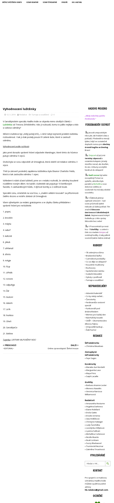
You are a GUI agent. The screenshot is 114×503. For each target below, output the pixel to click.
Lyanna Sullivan (93, 369)
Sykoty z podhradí (94, 215)
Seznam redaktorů (37, 3)
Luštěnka (7, 63)
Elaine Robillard (93, 348)
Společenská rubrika (95, 209)
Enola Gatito (91, 351)
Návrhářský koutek (94, 256)
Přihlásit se (89, 489)
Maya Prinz (91, 311)
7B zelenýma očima (95, 191)
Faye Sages (91, 296)
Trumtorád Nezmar (94, 384)
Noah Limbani (92, 378)
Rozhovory (91, 206)
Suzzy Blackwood (93, 381)
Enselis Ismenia (93, 354)
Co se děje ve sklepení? (96, 200)
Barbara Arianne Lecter (96, 323)
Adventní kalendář (94, 231)
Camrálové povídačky (95, 197)
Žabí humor (91, 268)
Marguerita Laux (93, 308)
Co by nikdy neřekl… (95, 234)
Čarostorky (91, 237)
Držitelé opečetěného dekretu (13, 3)
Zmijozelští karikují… (95, 265)
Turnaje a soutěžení (40, 53)
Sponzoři (72, 3)
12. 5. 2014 (11, 53)
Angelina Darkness (94, 345)
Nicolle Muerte (92, 375)
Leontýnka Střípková (95, 366)
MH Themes (75, 500)
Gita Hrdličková (92, 357)
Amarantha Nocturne (95, 342)
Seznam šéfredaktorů (56, 3)
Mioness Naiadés (93, 326)
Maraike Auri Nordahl (95, 305)
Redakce (23, 53)
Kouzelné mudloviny (95, 203)
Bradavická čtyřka (94, 194)
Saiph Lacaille (92, 314)
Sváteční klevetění (94, 212)
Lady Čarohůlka (93, 363)
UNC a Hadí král (86, 3)
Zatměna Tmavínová (95, 387)
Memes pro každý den (96, 253)
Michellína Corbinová (95, 372)
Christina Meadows (94, 284)
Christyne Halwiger (94, 360)
